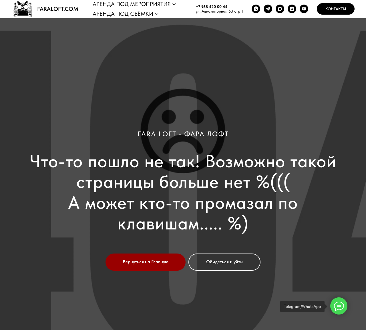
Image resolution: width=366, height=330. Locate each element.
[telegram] (268, 9)
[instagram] (292, 9)
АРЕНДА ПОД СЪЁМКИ (123, 13)
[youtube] (304, 9)
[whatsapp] (256, 9)
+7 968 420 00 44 (211, 6)
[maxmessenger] (280, 9)
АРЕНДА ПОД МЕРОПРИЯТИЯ (132, 4)
